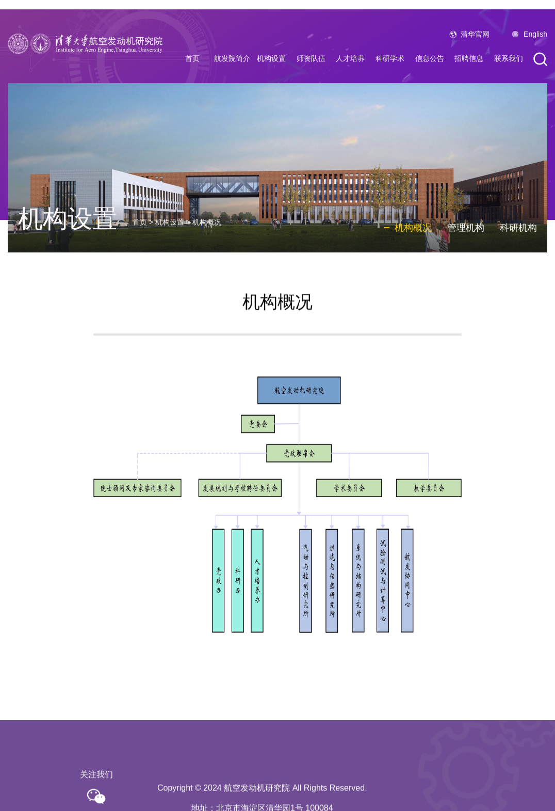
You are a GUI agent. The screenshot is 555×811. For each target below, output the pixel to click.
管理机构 (465, 258)
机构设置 (271, 76)
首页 (192, 76)
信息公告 (429, 76)
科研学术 (390, 76)
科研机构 (518, 258)
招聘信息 (468, 76)
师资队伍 (311, 76)
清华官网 (475, 52)
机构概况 (206, 252)
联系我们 (508, 76)
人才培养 (350, 76)
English (535, 52)
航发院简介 (232, 76)
